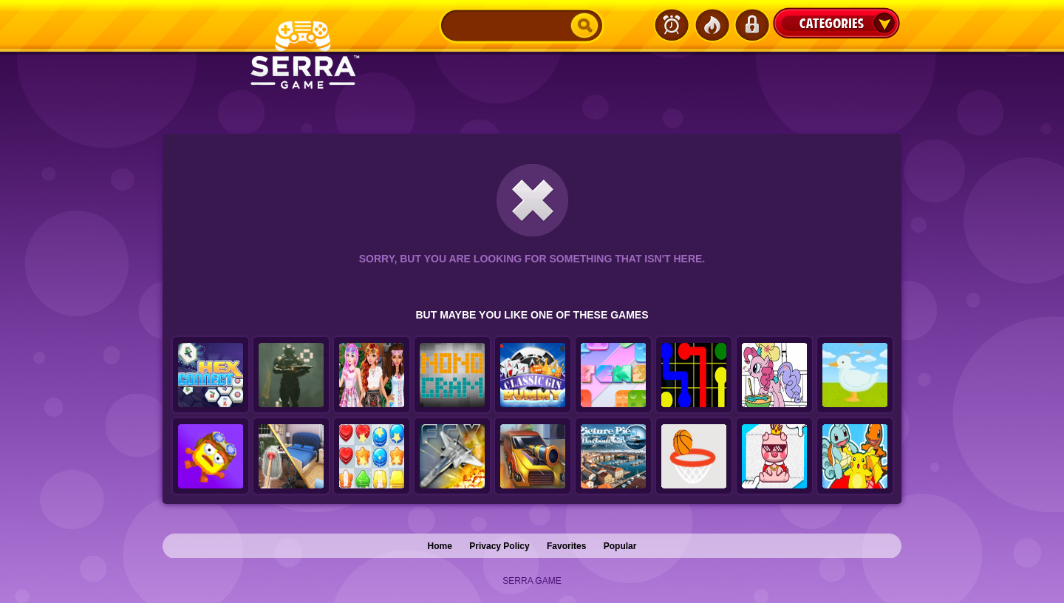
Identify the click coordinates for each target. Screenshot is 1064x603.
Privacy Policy (499, 546)
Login (751, 25)
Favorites (566, 546)
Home (440, 546)
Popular (620, 546)
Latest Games (671, 25)
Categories (836, 22)
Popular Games (711, 25)
